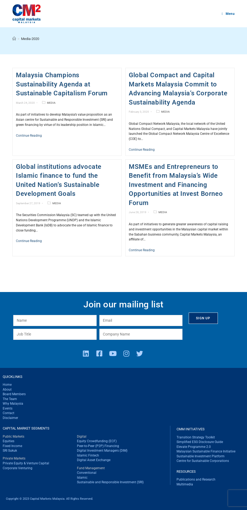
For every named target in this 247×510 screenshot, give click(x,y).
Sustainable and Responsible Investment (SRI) (110, 482)
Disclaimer (10, 418)
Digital (81, 436)
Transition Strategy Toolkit (196, 437)
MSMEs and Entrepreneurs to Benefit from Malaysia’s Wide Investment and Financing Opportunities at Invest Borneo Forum (176, 185)
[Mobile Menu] (228, 14)
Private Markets (14, 458)
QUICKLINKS (12, 377)
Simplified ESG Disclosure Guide (200, 442)
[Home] (14, 39)
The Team (10, 399)
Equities (8, 441)
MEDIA (51, 103)
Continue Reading (29, 135)
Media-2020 (30, 39)
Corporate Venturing (17, 468)
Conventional (86, 473)
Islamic (82, 477)
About (7, 389)
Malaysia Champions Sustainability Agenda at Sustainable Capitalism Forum (62, 84)
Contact (8, 413)
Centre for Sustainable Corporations (203, 461)
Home (7, 385)
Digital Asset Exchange (93, 460)
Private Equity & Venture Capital (26, 463)
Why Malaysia (13, 403)
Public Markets (13, 436)
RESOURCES (186, 471)
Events (7, 408)
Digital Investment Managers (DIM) (102, 450)
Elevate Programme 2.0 (194, 447)
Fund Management (91, 468)
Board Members (14, 394)
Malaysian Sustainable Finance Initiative (206, 451)
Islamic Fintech (88, 455)
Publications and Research (196, 479)
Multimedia (185, 484)
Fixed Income (12, 446)
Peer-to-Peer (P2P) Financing (98, 446)
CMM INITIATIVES (191, 429)
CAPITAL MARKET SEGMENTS (26, 428)
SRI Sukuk (10, 450)
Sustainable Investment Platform (201, 456)
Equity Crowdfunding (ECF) (97, 441)
